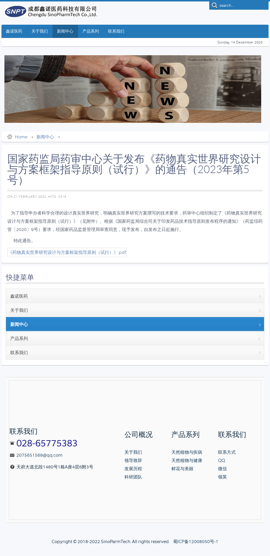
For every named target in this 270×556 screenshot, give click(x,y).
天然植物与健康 (186, 460)
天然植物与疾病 (186, 452)
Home (21, 137)
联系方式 (227, 452)
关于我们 (133, 452)
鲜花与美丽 (182, 469)
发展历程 (133, 469)
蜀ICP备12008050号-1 (195, 542)
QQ (221, 460)
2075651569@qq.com (39, 455)
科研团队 (133, 477)
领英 (222, 477)
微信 (222, 469)
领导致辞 (133, 460)
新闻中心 (45, 137)
